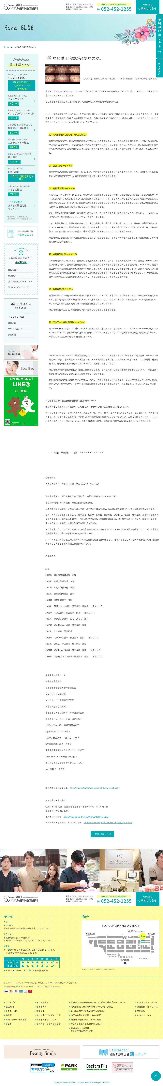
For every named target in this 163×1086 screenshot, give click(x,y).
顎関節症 (12, 334)
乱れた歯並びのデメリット (20, 281)
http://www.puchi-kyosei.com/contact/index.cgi (86, 816)
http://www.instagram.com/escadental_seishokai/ (108, 822)
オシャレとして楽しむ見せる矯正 (86, 1023)
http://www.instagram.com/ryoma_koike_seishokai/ (94, 787)
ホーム (6, 47)
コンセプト (11, 1002)
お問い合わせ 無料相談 (16, 1019)
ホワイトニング (15, 328)
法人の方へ (159, 68)
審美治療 (12, 322)
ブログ (9, 1023)
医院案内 (10, 1006)
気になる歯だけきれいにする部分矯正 (88, 1010)
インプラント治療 (16, 317)
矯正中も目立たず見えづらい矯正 (86, 1015)
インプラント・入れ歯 (147, 1002)
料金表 (9, 1015)
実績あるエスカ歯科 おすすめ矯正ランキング (82, 1029)
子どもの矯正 (42, 1002)
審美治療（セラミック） (148, 1006)
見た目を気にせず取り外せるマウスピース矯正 (92, 1006)
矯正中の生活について (18, 287)
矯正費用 (12, 275)
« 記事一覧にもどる (102, 834)
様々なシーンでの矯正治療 (48, 1023)
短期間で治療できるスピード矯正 (86, 1019)
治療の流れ (13, 269)
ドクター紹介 (12, 1010)
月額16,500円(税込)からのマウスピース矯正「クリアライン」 (99, 1002)
